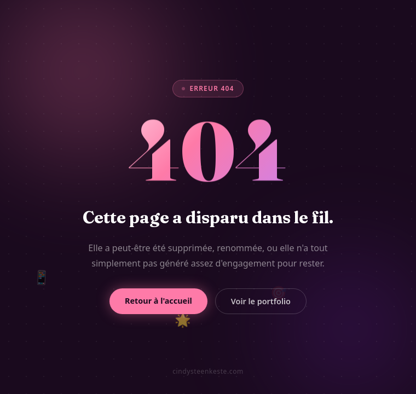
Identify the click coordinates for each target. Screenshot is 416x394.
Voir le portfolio (261, 301)
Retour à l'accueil (158, 301)
